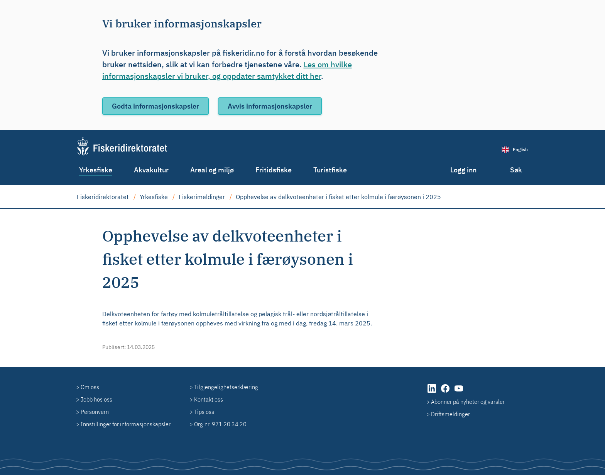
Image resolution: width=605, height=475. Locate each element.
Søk (516, 169)
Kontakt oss (208, 399)
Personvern (95, 411)
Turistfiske (330, 169)
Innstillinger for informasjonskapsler (126, 424)
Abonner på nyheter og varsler (468, 401)
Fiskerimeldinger (202, 197)
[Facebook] (446, 392)
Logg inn (463, 169)
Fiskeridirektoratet (103, 197)
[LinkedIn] (432, 392)
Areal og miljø (212, 169)
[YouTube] (459, 392)
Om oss (90, 387)
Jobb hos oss (96, 399)
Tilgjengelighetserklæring (226, 387)
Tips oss (204, 411)
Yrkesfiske (95, 169)
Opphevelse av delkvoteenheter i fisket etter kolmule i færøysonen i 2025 (338, 197)
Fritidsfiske (273, 169)
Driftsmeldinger (450, 414)
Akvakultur (151, 169)
